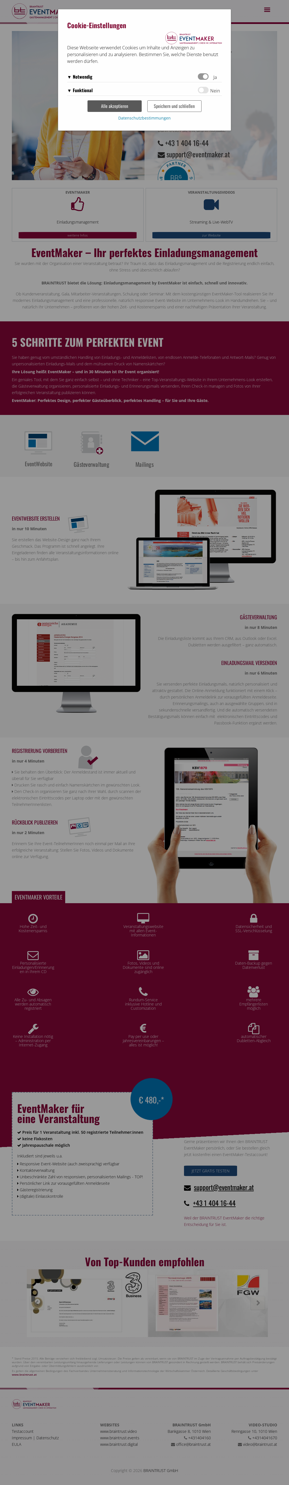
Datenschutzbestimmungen (144, 118)
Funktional (83, 90)
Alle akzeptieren (114, 106)
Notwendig (82, 76)
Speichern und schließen (174, 106)
